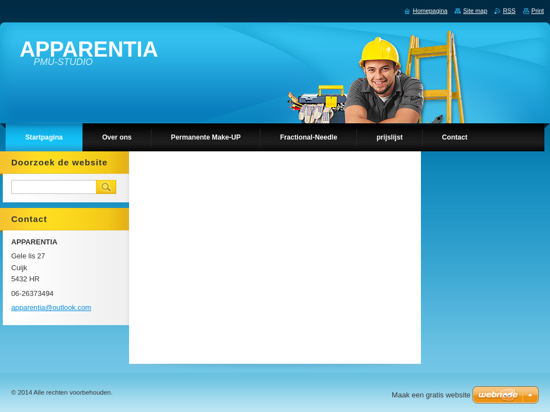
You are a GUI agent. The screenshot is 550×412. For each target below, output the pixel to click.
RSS (509, 10)
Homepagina (430, 10)
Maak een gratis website (431, 395)
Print (537, 10)
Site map (475, 10)
